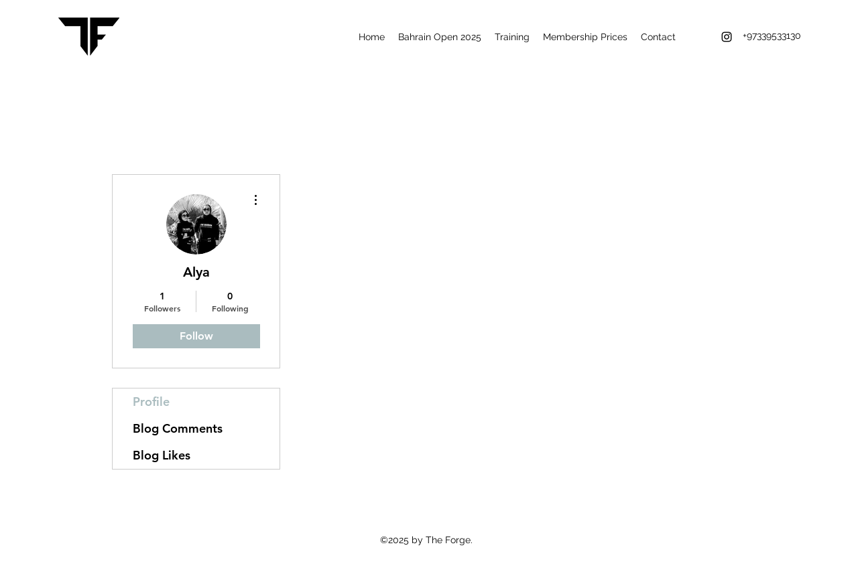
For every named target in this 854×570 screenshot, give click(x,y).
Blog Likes (161, 455)
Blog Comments (178, 428)
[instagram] (726, 37)
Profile (151, 401)
